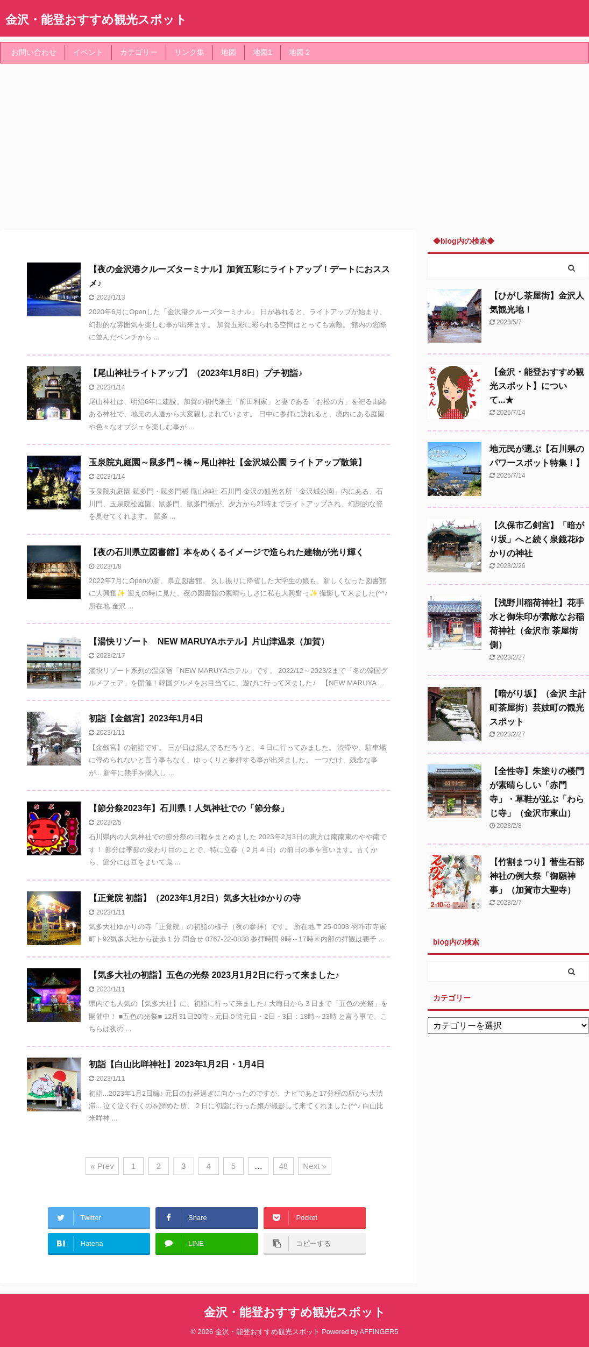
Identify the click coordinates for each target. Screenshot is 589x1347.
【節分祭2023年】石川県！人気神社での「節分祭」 (189, 808)
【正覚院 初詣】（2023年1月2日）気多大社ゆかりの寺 (195, 898)
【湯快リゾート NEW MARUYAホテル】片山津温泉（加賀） (209, 641)
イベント (88, 52)
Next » (314, 1166)
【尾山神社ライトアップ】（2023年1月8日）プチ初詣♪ (195, 373)
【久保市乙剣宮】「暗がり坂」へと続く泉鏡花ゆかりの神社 (536, 539)
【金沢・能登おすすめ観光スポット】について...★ (536, 386)
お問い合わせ (33, 52)
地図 (228, 52)
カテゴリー (139, 52)
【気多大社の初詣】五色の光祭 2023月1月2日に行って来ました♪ (214, 975)
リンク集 (189, 52)
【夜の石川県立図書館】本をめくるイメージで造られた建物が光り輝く (226, 552)
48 (283, 1166)
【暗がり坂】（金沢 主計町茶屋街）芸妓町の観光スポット (537, 707)
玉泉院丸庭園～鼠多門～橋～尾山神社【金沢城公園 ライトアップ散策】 (227, 462)
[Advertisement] (294, 144)
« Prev (101, 1166)
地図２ (300, 52)
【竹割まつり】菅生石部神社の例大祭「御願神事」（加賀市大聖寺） (536, 876)
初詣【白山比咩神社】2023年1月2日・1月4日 (177, 1064)
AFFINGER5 (379, 1332)
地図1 (262, 52)
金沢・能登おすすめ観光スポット (96, 19)
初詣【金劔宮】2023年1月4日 (146, 718)
